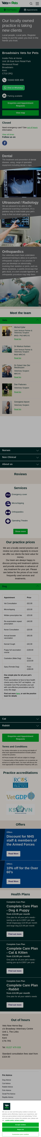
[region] (20, 1118)
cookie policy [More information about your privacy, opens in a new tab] (9, 1120)
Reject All (20, 1129)
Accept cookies (20, 1125)
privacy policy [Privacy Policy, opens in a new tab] (19, 1120)
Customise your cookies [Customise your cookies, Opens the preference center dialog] (20, 1134)
